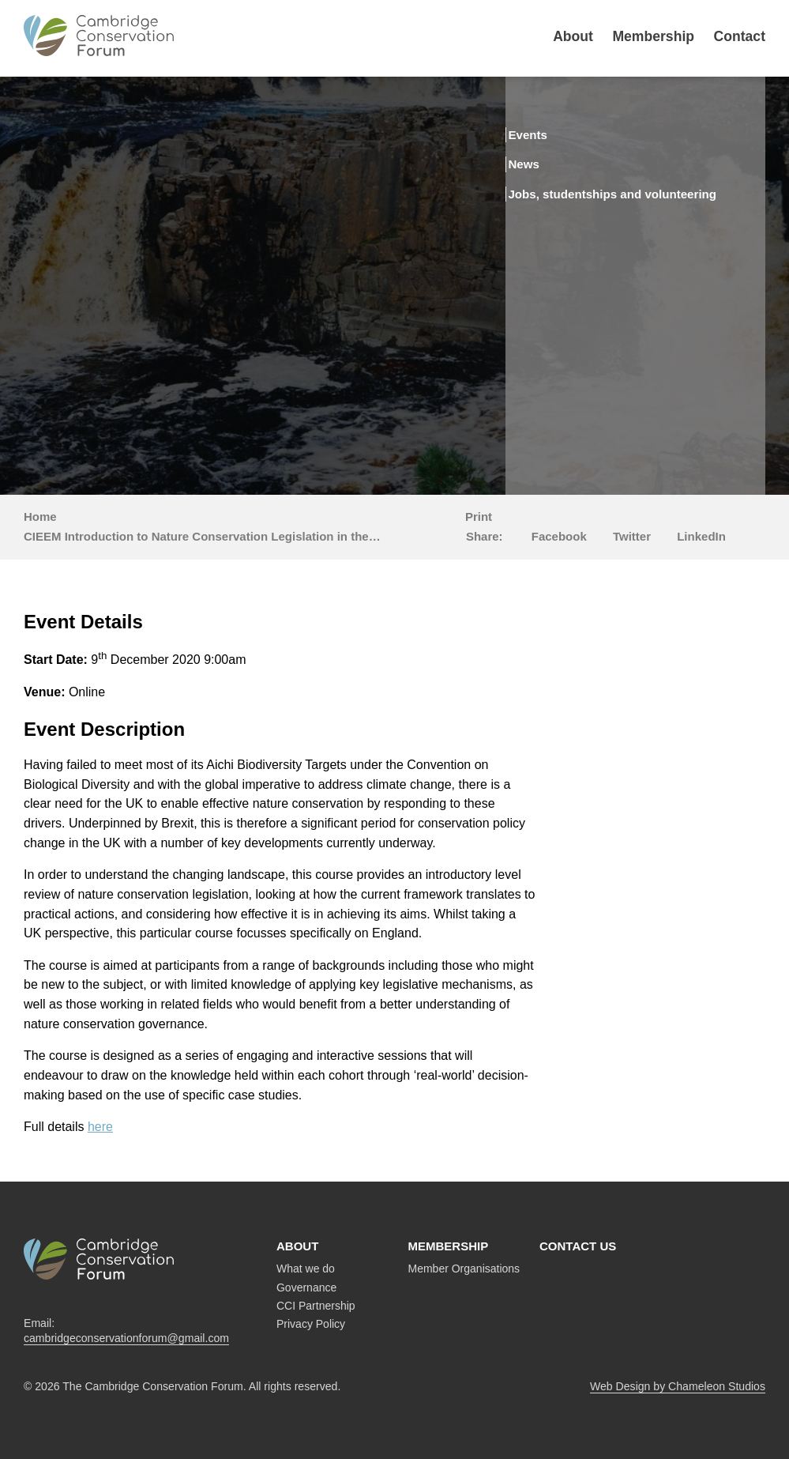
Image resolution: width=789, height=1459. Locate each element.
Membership (653, 36)
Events (554, 134)
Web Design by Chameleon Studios (677, 1386)
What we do (305, 1268)
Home (40, 516)
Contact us (577, 1246)
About (573, 36)
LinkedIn (701, 536)
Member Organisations (464, 1268)
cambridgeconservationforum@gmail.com (126, 1338)
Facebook (559, 536)
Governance (306, 1287)
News (549, 163)
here (100, 1126)
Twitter (632, 536)
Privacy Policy (310, 1324)
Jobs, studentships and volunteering (605, 199)
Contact (740, 36)
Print (478, 516)
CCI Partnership (315, 1305)
